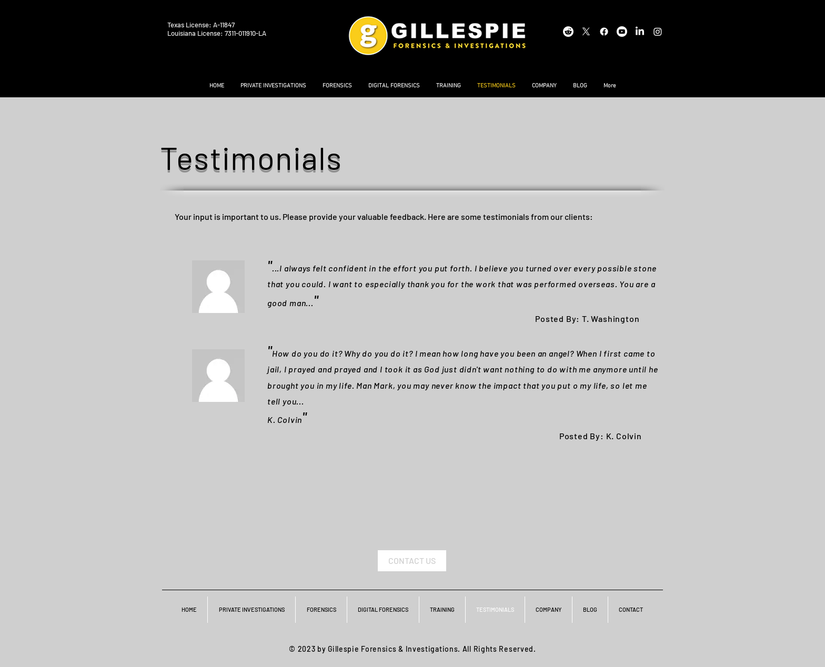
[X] (586, 31)
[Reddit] (568, 31)
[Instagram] (657, 31)
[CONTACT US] (412, 560)
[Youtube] (622, 31)
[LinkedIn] (640, 31)
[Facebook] (604, 31)
